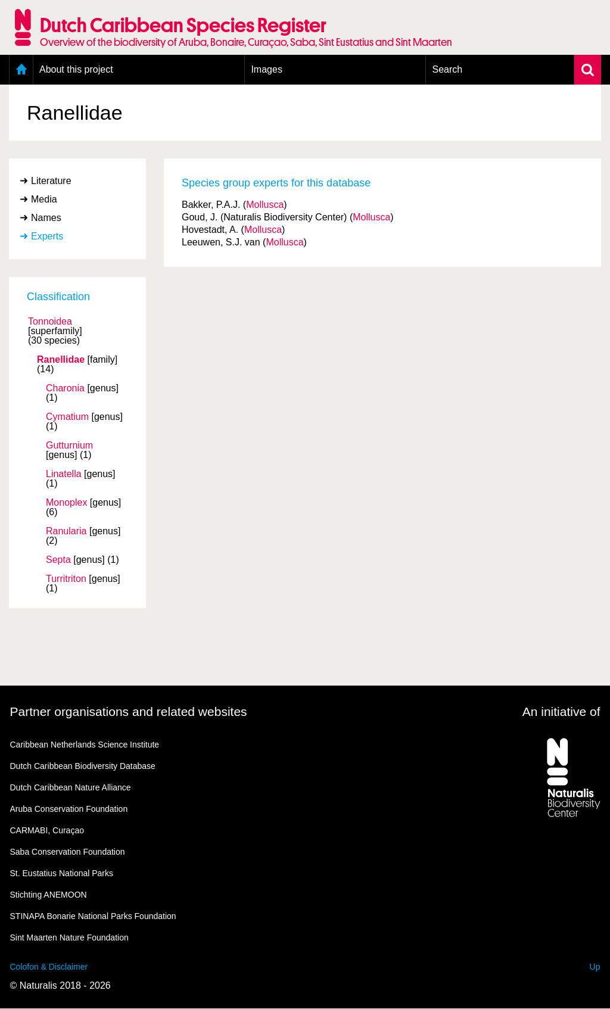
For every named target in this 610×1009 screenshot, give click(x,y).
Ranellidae (61, 360)
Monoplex (66, 502)
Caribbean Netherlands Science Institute (85, 744)
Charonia (65, 388)
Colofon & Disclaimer (49, 966)
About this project (76, 69)
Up (595, 966)
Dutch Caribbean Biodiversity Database (82, 766)
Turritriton (66, 579)
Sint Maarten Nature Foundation (69, 937)
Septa (58, 560)
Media (44, 199)
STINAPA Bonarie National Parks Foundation (93, 916)
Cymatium (67, 417)
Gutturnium (69, 445)
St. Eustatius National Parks (62, 873)
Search (447, 69)
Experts (47, 236)
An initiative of (561, 711)
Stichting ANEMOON (48, 894)
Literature (51, 181)
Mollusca (265, 205)
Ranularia (66, 531)
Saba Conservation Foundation (67, 852)
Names (46, 218)
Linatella (64, 474)
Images (266, 69)
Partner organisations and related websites (128, 711)
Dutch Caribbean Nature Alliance (70, 787)
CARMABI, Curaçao (47, 830)
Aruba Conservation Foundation (69, 809)
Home (21, 70)
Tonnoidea (50, 321)
